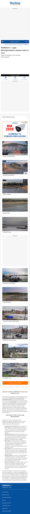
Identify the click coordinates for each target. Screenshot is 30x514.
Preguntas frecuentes (6, 502)
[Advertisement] (15, 24)
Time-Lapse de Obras (6, 497)
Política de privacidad (6, 511)
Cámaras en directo (14, 41)
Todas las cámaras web (15, 383)
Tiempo (5, 77)
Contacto (4, 500)
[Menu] (26, 42)
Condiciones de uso (6, 505)
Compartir (24, 77)
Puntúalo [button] (15, 77)
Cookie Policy (5, 508)
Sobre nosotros (5, 492)
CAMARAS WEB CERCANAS (15, 117)
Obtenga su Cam (5, 494)
